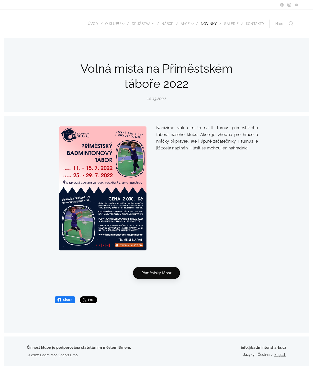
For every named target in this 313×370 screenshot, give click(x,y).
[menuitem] (89, 24)
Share (64, 300)
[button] (284, 24)
